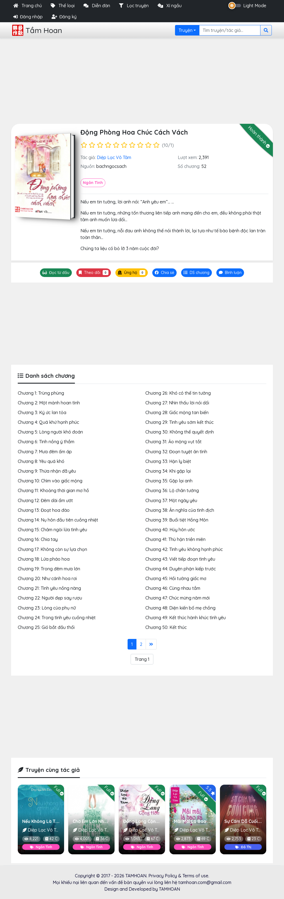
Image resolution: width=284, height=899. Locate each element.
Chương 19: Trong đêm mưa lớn (49, 568)
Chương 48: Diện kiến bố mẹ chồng (180, 608)
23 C (253, 839)
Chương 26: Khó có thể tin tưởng (178, 393)
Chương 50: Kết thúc (166, 627)
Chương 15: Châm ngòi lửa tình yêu (52, 529)
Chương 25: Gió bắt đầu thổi (46, 627)
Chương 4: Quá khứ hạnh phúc (48, 422)
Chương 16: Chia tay (38, 539)
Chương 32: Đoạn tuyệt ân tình (176, 451)
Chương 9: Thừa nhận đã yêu (47, 471)
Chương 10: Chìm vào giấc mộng (50, 481)
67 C (153, 839)
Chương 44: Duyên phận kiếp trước (180, 568)
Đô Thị (243, 847)
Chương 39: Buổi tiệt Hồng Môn (176, 520)
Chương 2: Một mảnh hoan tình (49, 403)
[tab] (196, 272)
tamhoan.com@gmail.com (204, 882)
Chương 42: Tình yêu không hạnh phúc (184, 549)
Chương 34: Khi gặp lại (168, 471)
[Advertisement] (142, 80)
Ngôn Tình (93, 182)
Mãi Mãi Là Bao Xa (193, 821)
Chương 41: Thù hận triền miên (175, 539)
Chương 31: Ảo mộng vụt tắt (173, 441)
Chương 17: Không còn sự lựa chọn (52, 549)
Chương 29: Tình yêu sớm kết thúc (179, 422)
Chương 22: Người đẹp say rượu (50, 598)
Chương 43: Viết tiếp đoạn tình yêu (180, 559)
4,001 (82, 839)
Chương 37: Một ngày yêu (171, 500)
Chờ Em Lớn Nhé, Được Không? (105, 821)
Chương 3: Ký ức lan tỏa (42, 412)
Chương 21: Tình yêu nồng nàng (49, 588)
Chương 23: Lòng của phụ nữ (47, 608)
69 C (203, 839)
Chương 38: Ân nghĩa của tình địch (179, 510)
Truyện (185, 30)
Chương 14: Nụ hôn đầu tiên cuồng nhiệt (58, 520)
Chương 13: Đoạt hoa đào (44, 510)
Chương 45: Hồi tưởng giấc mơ (175, 578)
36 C (102, 839)
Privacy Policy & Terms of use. (178, 875)
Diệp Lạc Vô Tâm (114, 157)
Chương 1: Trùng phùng (41, 393)
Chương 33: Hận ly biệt (168, 461)
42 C (51, 839)
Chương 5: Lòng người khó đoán (50, 432)
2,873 (183, 839)
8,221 (31, 839)
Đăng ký (64, 16)
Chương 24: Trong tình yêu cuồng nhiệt (57, 617)
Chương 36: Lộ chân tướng (172, 490)
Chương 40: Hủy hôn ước (170, 529)
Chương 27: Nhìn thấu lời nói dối (177, 403)
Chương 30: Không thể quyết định (179, 432)
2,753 (234, 839)
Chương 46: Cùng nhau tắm (172, 588)
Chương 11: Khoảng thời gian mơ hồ (53, 490)
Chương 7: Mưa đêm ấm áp (45, 451)
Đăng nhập (28, 16)
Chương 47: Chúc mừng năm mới (177, 598)
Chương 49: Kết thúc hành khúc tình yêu (185, 617)
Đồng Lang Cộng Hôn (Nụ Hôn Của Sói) (164, 821)
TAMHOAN (135, 875)
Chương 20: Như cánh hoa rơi (47, 578)
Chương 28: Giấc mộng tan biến (177, 412)
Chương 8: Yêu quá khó (41, 461)
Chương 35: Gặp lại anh (168, 481)
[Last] (151, 644)
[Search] (229, 30)
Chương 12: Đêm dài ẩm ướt (45, 500)
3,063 (132, 839)
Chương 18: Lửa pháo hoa (44, 559)
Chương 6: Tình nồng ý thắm (46, 441)
